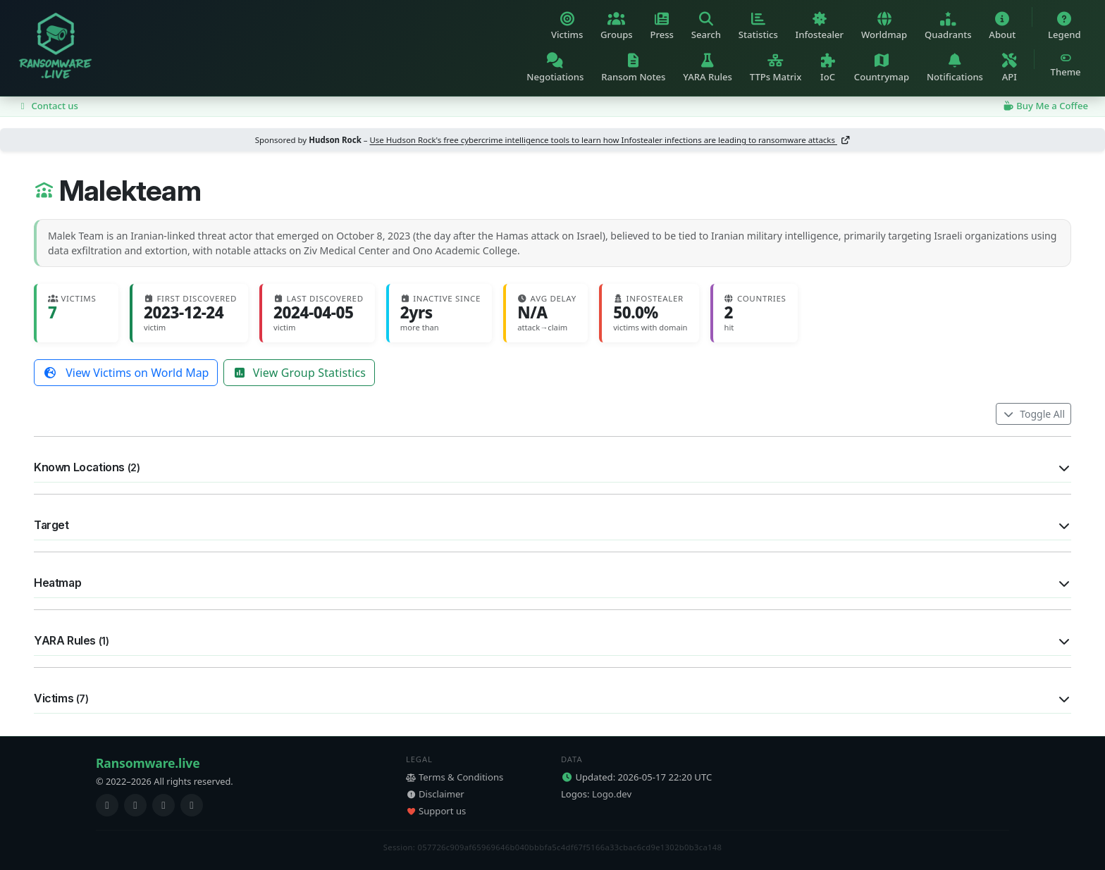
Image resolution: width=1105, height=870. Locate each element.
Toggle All (1033, 414)
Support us (436, 810)
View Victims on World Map (126, 372)
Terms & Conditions (454, 777)
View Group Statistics (299, 372)
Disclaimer (435, 794)
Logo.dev (611, 794)
